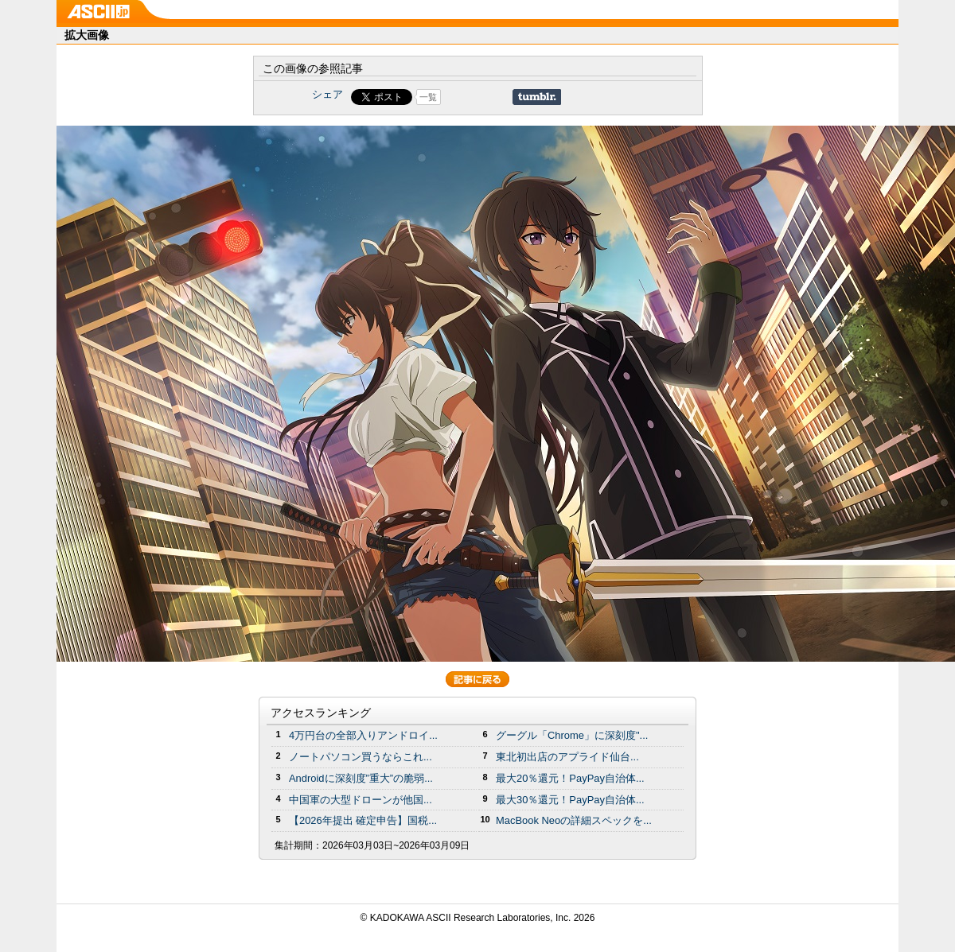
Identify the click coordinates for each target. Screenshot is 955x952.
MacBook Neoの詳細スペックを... (574, 820)
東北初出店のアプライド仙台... (567, 757)
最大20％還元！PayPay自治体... (570, 778)
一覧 (428, 97)
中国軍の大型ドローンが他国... (360, 800)
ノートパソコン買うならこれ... (360, 757)
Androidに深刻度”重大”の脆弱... (361, 778)
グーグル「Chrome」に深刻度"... (572, 735)
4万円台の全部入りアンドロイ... (363, 735)
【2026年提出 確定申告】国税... (363, 820)
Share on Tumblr (537, 97)
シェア (327, 94)
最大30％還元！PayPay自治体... (570, 800)
